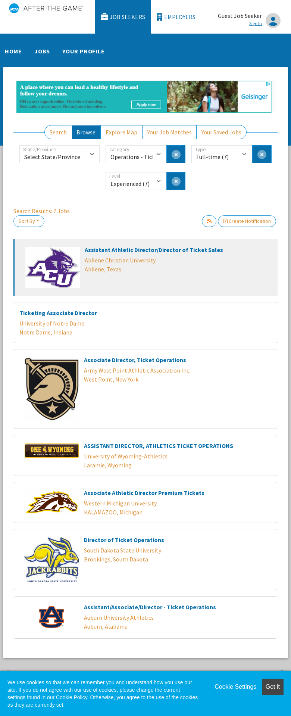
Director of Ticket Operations (124, 540)
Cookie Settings (235, 687)
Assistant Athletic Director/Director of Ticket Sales (154, 249)
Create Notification (247, 221)
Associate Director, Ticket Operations (135, 360)
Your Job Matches (169, 132)
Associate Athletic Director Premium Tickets (144, 492)
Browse (86, 132)
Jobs (42, 51)
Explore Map (121, 132)
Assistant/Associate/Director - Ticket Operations (150, 607)
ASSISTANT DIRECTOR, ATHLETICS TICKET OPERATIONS (158, 445)
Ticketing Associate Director (58, 313)
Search (58, 132)
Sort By (27, 221)
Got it (273, 687)
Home (13, 51)
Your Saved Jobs (221, 132)
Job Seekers (123, 17)
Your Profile (83, 51)
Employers (176, 17)
